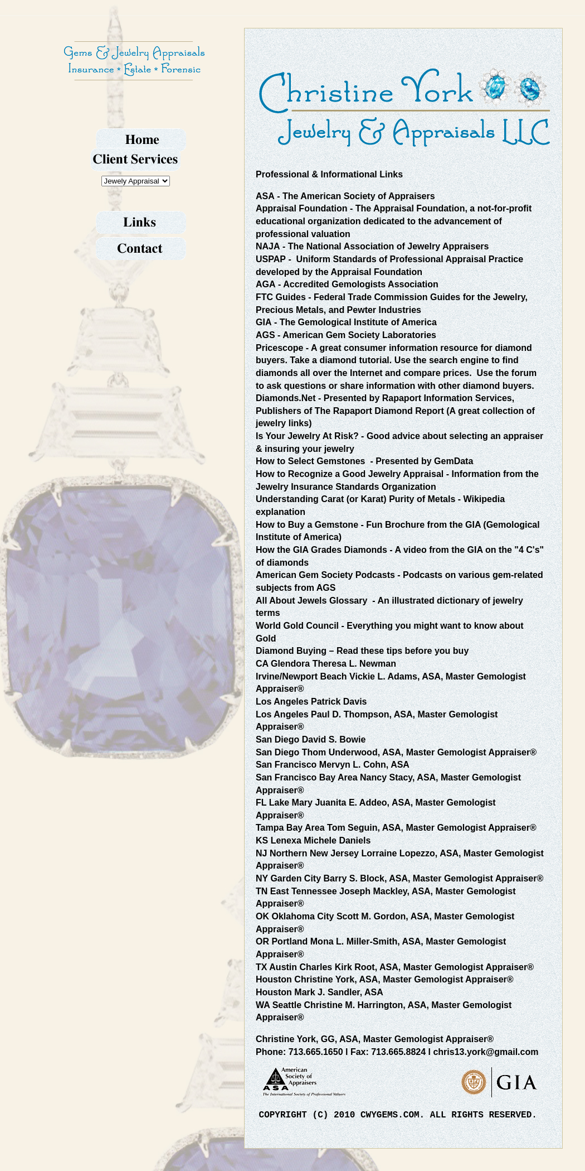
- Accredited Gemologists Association (347, 284)
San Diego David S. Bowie (310, 739)
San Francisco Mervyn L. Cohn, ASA (333, 764)
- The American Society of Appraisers (345, 196)
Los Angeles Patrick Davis (311, 701)
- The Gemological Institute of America (346, 322)
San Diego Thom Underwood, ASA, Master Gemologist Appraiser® (396, 752)
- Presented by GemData (364, 461)
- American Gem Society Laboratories (346, 335)
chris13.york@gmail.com (485, 1052)
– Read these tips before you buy (362, 651)
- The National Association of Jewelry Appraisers (372, 246)
